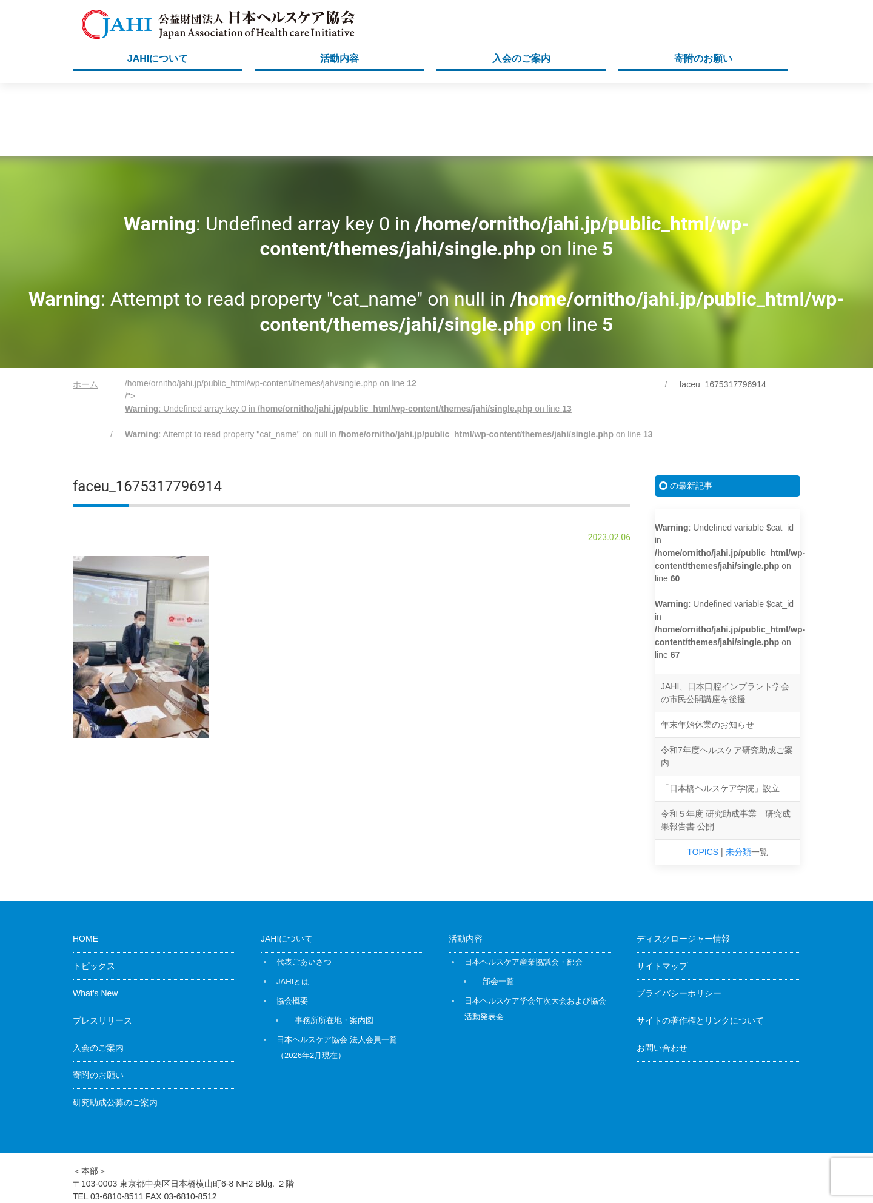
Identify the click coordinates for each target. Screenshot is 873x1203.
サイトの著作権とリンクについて (700, 948)
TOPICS (702, 779)
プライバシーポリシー (679, 920)
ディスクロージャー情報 (683, 866)
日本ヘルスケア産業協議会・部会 (523, 889)
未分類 (738, 779)
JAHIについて (157, 58)
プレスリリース (102, 948)
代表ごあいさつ (304, 889)
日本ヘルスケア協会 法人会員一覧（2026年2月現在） (336, 974)
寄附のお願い (703, 58)
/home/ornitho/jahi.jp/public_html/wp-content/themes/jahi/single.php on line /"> (389, 336)
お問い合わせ (662, 975)
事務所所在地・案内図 (334, 947)
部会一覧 (498, 908)
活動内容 (339, 58)
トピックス (94, 893)
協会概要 (292, 928)
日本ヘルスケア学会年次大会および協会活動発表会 (535, 935)
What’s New (95, 920)
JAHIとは (292, 908)
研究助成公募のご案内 (115, 1029)
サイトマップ (662, 893)
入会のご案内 (521, 58)
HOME (85, 866)
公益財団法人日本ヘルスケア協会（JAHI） (642, 1167)
